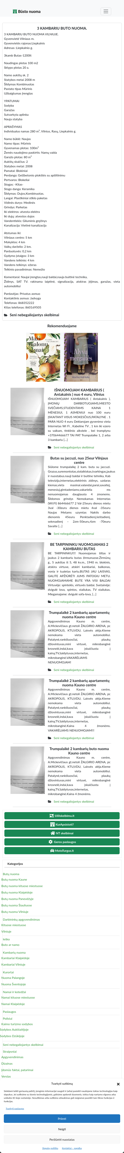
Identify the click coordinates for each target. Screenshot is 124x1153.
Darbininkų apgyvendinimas (21, 919)
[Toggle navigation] (106, 11)
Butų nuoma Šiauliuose (16, 905)
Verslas (6, 1076)
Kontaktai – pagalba (72, 1148)
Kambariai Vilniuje (13, 964)
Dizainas (7, 1063)
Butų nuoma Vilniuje (14, 911)
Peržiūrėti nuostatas (61, 1139)
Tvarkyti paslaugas (15, 1108)
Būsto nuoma (27, 11)
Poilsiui (7, 1018)
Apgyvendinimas (12, 1057)
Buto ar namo (10, 944)
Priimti (62, 1118)
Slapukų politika (50, 1148)
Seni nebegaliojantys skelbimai (74, 447)
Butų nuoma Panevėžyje (17, 899)
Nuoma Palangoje (13, 977)
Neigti (62, 1129)
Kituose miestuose (13, 925)
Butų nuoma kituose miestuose (22, 886)
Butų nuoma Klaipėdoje (17, 892)
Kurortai (8, 972)
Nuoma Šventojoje (13, 984)
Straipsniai (10, 1051)
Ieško (6, 939)
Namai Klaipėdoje (13, 1004)
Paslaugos (9, 1011)
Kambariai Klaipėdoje (15, 958)
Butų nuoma (11, 874)
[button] (118, 1083)
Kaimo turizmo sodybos (17, 1024)
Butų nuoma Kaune (14, 879)
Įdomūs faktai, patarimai (17, 1070)
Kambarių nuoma (14, 952)
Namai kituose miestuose (18, 997)
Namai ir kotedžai (14, 992)
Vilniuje (6, 931)
